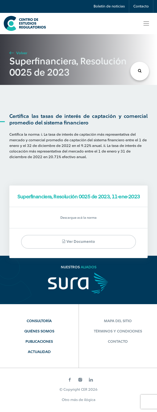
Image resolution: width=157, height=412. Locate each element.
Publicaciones (39, 341)
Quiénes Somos (39, 331)
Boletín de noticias (109, 6)
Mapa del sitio (118, 321)
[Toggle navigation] (146, 23)
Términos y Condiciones (118, 331)
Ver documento (78, 242)
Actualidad (39, 352)
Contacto (141, 6)
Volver (18, 53)
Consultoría (39, 321)
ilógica (89, 400)
